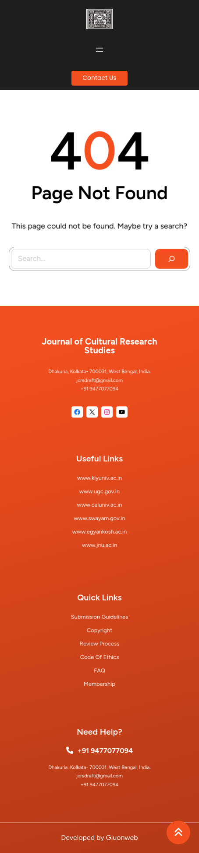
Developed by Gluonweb (99, 837)
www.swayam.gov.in (99, 515)
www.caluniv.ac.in (100, 505)
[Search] (170, 257)
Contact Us (99, 77)
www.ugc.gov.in (99, 493)
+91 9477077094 (104, 751)
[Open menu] (99, 50)
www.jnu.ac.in (99, 538)
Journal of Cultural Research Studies (99, 350)
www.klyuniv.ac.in (99, 482)
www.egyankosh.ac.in (100, 527)
